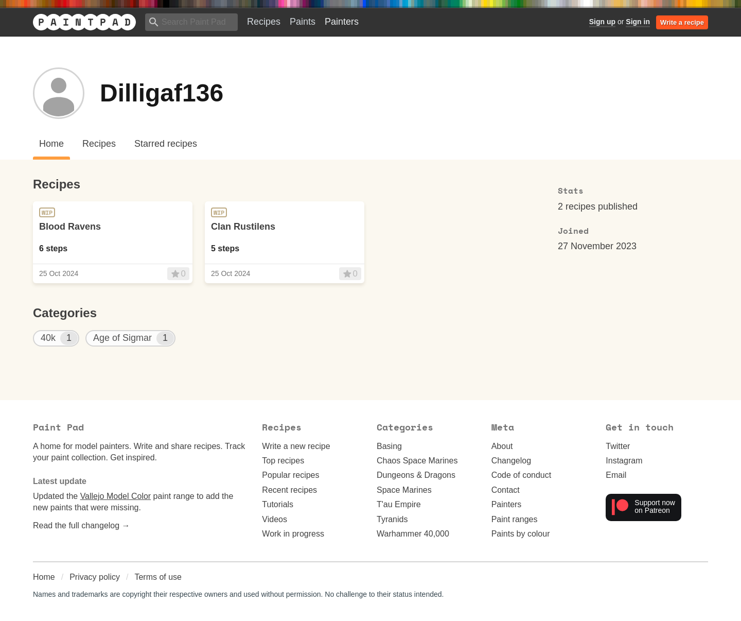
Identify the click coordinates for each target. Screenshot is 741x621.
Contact (505, 490)
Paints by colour (520, 533)
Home (44, 577)
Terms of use (158, 577)
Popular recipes (290, 475)
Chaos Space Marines (417, 460)
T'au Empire (399, 504)
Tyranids (392, 519)
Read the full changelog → (81, 525)
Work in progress (293, 533)
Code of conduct (521, 475)
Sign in (638, 22)
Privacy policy (94, 577)
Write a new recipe (296, 446)
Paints (302, 21)
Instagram (624, 460)
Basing (389, 446)
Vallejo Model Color (115, 496)
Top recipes (283, 460)
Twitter (618, 446)
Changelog (511, 460)
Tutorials (277, 504)
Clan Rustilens (243, 226)
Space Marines (404, 490)
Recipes (263, 21)
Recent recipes (289, 490)
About (502, 446)
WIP (47, 213)
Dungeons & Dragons (416, 475)
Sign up (602, 22)
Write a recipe (682, 22)
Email (616, 475)
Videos (274, 519)
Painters (342, 21)
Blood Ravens (70, 226)
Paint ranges (514, 519)
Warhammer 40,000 (413, 533)
